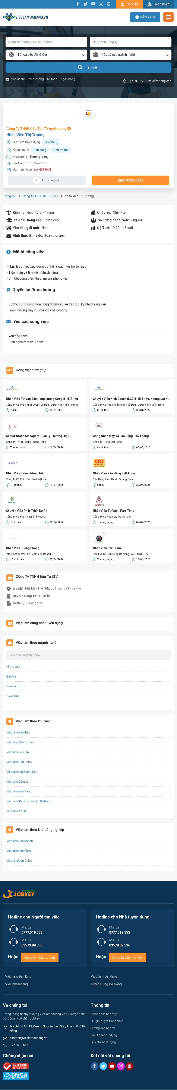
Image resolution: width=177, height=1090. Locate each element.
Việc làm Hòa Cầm (18, 851)
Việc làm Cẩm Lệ (17, 782)
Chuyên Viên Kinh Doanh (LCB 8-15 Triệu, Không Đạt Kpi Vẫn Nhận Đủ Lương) (131, 399)
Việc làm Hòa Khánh (19, 841)
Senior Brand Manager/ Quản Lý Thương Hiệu (37, 436)
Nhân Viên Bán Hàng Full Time (114, 473)
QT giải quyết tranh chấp (107, 1021)
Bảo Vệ (11, 677)
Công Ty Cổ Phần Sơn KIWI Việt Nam (27, 479)
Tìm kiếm (88, 67)
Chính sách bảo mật (104, 1014)
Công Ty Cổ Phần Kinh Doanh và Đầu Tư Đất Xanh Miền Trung (42, 404)
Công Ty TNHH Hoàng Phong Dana (26, 442)
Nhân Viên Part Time (107, 548)
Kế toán (52, 79)
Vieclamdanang (16, 985)
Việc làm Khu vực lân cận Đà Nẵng (28, 801)
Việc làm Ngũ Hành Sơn (21, 772)
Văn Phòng (36, 79)
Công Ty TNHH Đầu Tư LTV (40, 196)
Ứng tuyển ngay (130, 180)
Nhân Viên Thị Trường (25, 134)
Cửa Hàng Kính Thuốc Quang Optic (113, 479)
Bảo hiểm (12, 696)
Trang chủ (9, 196)
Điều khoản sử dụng (104, 1035)
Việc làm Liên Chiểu (19, 762)
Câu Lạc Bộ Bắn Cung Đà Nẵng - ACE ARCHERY (120, 554)
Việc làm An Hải (16, 811)
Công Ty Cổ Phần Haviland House (25, 516)
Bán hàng (40, 150)
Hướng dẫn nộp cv (103, 1028)
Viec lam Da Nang (104, 977)
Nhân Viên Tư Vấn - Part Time (113, 511)
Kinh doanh (16, 79)
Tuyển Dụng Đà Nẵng (106, 985)
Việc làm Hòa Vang (18, 792)
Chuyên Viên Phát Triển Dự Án (26, 511)
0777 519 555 (19, 1045)
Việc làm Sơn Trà (17, 752)
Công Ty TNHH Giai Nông (107, 442)
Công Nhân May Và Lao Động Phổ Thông (121, 436)
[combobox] (46, 55)
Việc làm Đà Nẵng (18, 977)
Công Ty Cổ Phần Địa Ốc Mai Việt (112, 516)
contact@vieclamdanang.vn (28, 1038)
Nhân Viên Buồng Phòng (22, 548)
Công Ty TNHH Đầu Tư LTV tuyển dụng (38, 129)
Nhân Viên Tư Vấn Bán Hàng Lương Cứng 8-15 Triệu (42, 398)
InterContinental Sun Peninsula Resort (28, 554)
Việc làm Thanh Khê (19, 742)
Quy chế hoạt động (103, 1042)
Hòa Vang (51, 142)
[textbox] (46, 55)
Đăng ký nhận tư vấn (40, 958)
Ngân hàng (68, 79)
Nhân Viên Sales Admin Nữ (24, 473)
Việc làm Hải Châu (18, 733)
